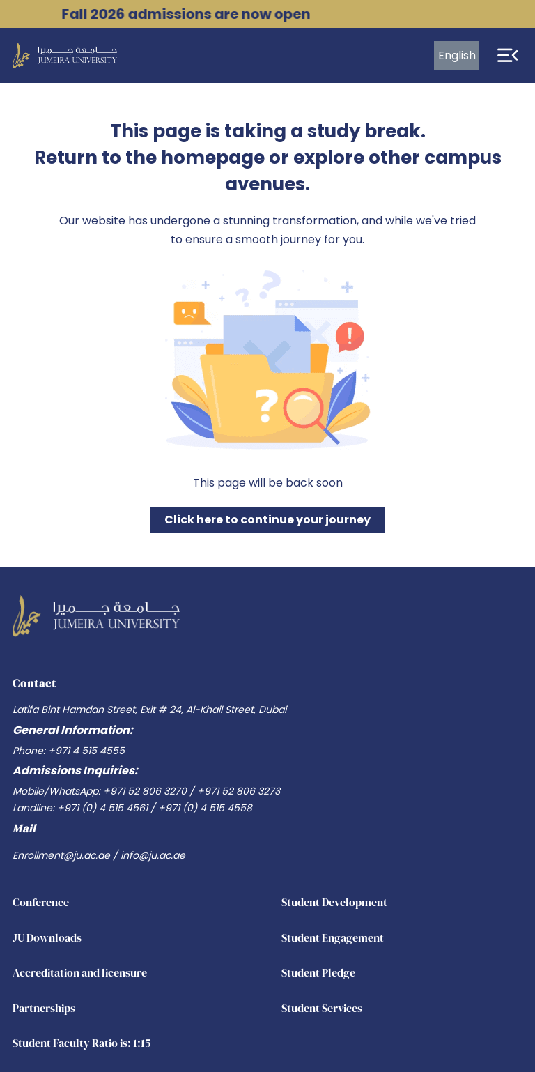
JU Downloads (47, 937)
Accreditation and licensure (80, 972)
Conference (41, 902)
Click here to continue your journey (267, 520)
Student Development (334, 902)
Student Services (321, 1008)
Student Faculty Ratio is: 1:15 (82, 1042)
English (457, 55)
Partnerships (44, 1008)
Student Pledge (318, 972)
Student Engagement (332, 937)
